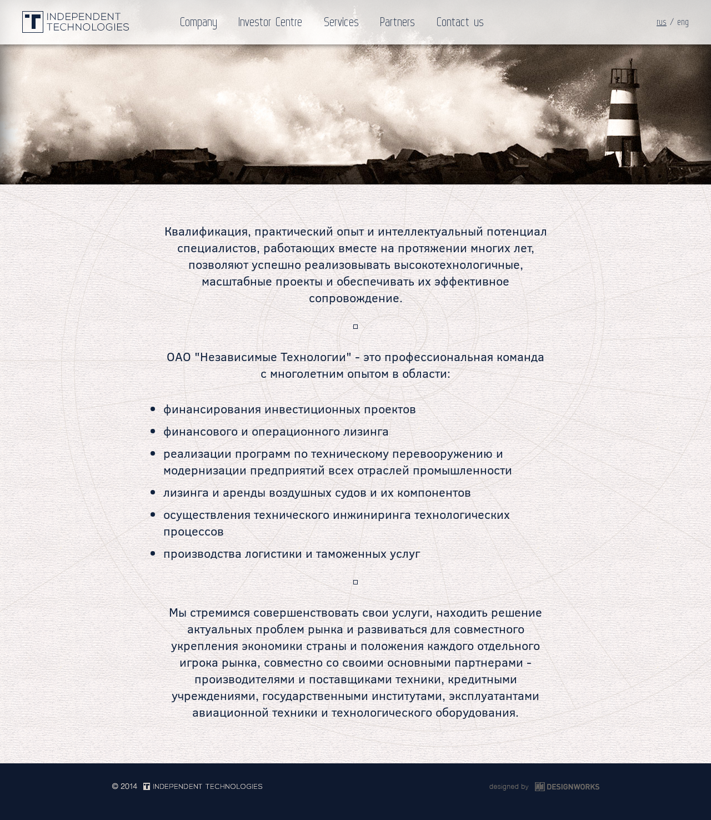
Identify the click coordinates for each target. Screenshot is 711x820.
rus (662, 22)
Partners (397, 22)
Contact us (460, 22)
